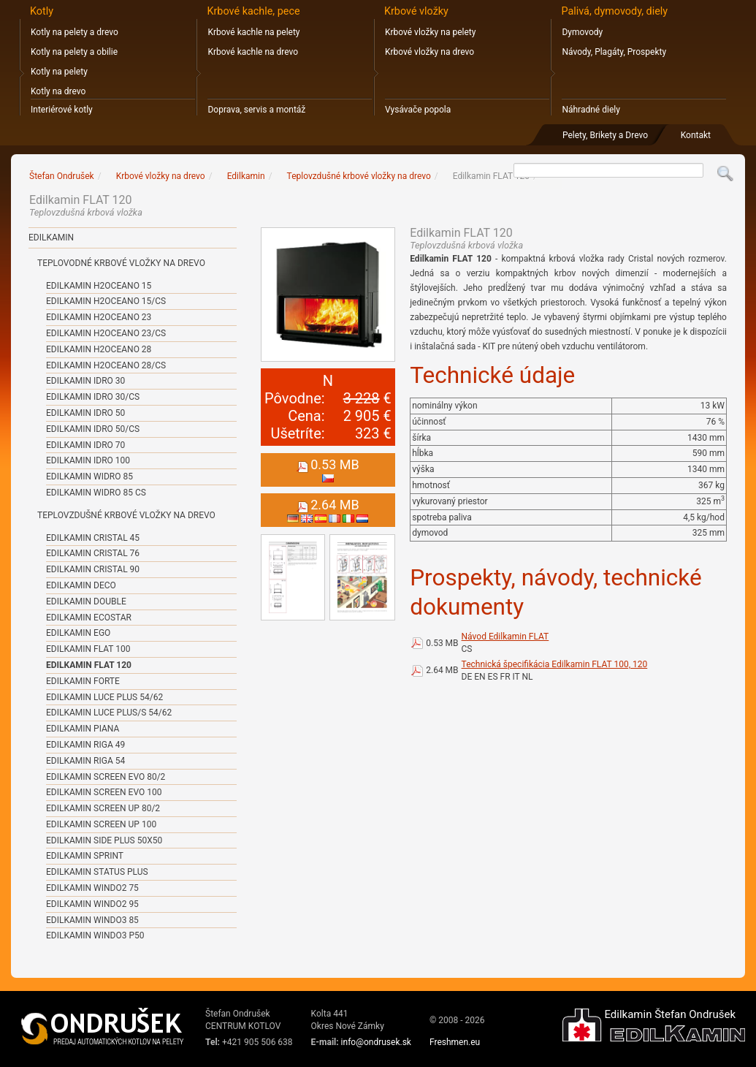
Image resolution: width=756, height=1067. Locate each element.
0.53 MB (442, 643)
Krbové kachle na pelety (253, 32)
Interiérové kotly (62, 110)
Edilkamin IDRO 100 (88, 460)
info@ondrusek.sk (376, 1042)
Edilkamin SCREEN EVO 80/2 (105, 777)
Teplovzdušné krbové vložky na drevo (126, 515)
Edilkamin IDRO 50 (85, 413)
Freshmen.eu (454, 1042)
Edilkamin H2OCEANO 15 (98, 286)
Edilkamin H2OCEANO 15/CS (106, 301)
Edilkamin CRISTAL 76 (93, 553)
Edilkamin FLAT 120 (88, 665)
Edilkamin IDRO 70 (85, 445)
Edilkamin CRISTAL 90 (93, 569)
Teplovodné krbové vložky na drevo (121, 263)
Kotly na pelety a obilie (74, 52)
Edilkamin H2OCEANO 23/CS (106, 333)
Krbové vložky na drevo (429, 52)
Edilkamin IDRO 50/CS (93, 429)
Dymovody (582, 32)
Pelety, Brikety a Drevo (605, 135)
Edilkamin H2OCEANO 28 (98, 349)
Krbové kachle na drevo (252, 52)
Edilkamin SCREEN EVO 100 (103, 792)
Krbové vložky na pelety (430, 32)
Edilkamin (51, 237)
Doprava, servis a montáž (256, 110)
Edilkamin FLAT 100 (88, 649)
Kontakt (696, 135)
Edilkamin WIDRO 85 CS (96, 492)
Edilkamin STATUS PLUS (97, 872)
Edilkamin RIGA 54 (85, 761)
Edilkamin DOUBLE (86, 601)
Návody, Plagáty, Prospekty (614, 52)
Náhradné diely (590, 110)
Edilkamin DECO (81, 585)
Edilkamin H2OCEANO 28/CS (106, 365)
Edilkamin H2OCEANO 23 (98, 317)
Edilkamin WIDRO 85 (89, 476)
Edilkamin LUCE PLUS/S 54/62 (109, 712)
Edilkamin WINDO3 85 (92, 920)
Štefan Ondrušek (61, 176)
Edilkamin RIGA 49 (85, 745)
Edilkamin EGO (78, 633)
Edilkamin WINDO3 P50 (95, 935)
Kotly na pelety (59, 72)
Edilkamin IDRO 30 (85, 381)
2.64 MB (442, 670)
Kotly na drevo (58, 91)
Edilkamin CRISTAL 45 (93, 538)
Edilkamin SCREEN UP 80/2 (103, 808)
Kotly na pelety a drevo (74, 32)
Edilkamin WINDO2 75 (92, 888)
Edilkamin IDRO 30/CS (93, 397)
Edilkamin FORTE (83, 681)
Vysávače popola (418, 110)
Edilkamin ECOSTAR (88, 617)
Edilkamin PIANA (82, 729)
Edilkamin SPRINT (84, 856)
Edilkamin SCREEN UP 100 (101, 824)
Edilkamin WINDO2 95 (92, 904)
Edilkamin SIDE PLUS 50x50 (104, 840)
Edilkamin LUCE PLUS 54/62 (104, 697)
